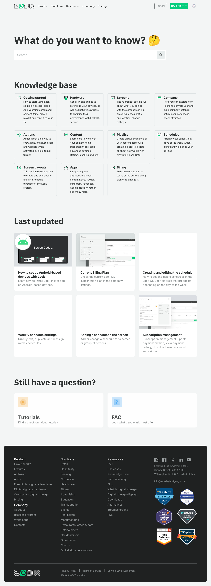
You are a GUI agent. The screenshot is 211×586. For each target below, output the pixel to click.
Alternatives (115, 504)
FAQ (110, 464)
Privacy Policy (68, 570)
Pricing (102, 6)
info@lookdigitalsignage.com (170, 481)
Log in (161, 6)
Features (19, 469)
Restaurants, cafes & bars (77, 525)
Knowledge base (118, 474)
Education (67, 499)
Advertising (68, 494)
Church (65, 545)
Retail (64, 464)
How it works (22, 464)
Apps (17, 479)
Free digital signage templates (33, 484)
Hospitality (67, 469)
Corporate (67, 479)
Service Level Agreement (121, 570)
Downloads (115, 499)
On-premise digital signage (31, 494)
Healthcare (68, 484)
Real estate (68, 514)
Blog (110, 484)
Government (68, 540)
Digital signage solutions (76, 550)
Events (65, 509)
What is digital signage (122, 489)
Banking (66, 474)
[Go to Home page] (24, 6)
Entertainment (69, 530)
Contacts (19, 525)
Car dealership (70, 535)
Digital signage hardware (30, 489)
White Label (21, 519)
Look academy (117, 479)
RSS (110, 514)
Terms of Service (92, 570)
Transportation (70, 504)
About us (19, 509)
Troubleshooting (118, 509)
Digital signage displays (123, 494)
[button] (43, 6)
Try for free (179, 6)
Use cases (114, 469)
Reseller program (25, 514)
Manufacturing (70, 519)
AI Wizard (20, 474)
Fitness (65, 489)
